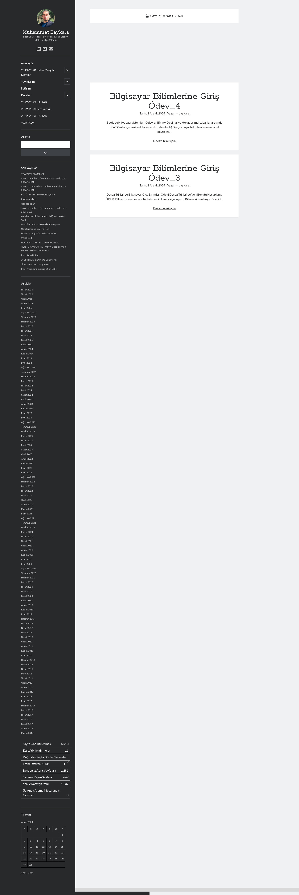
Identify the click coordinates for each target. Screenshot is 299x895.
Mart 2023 (26, 445)
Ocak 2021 (26, 545)
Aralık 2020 (27, 550)
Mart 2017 (26, 719)
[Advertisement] (164, 54)
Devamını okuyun (164, 140)
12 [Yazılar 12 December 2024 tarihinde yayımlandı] (43, 846)
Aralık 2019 (27, 605)
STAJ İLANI (26, 238)
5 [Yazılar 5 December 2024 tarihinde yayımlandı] (43, 840)
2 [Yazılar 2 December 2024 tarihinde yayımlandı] (24, 840)
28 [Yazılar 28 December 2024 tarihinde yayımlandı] (56, 858)
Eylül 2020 (26, 563)
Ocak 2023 (26, 454)
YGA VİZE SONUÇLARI (32, 174)
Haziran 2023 (28, 431)
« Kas (24, 872)
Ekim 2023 (26, 413)
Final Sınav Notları (30, 255)
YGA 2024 (28, 122)
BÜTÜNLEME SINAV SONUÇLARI (38, 194)
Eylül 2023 (26, 417)
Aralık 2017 (27, 687)
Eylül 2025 (26, 307)
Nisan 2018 (27, 669)
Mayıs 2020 (27, 582)
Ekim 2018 (26, 655)
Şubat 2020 (27, 595)
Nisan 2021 (27, 536)
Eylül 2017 (26, 701)
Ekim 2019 (26, 614)
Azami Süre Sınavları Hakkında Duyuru (40, 224)
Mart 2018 (26, 673)
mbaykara (182, 113)
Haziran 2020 (28, 577)
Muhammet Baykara (46, 32)
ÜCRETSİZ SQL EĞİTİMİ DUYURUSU (39, 233)
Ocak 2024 (26, 399)
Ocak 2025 (26, 344)
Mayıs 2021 (27, 531)
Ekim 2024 (26, 358)
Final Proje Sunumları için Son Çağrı (39, 268)
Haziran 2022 (28, 481)
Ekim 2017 (26, 696)
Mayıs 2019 (27, 623)
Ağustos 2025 (28, 312)
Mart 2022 (26, 495)
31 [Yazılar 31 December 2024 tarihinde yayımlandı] (30, 864)
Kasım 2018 (27, 650)
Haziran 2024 (28, 376)
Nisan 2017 (27, 714)
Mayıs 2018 (27, 664)
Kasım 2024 (27, 353)
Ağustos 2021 (28, 518)
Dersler (26, 95)
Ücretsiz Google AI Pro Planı (35, 228)
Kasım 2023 (27, 408)
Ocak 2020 (26, 600)
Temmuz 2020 (28, 573)
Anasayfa (27, 63)
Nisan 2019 (27, 627)
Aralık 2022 (27, 458)
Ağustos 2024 (28, 367)
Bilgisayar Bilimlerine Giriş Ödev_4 (164, 101)
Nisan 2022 (27, 490)
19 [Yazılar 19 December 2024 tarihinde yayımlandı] (43, 852)
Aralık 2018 (27, 646)
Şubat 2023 (27, 449)
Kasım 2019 (27, 609)
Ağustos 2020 (28, 568)
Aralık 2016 (27, 728)
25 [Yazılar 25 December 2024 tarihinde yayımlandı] (37, 858)
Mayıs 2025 (27, 326)
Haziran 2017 (28, 705)
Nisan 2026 (27, 289)
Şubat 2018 (27, 678)
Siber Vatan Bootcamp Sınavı (35, 264)
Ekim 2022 (26, 467)
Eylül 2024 (26, 362)
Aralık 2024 (27, 349)
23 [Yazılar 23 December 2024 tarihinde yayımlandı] (24, 858)
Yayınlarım (28, 81)
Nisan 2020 (27, 586)
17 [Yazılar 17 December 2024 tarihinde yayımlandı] (30, 852)
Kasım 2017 (27, 691)
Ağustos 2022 (28, 477)
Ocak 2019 (26, 641)
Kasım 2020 (27, 554)
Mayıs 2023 (27, 435)
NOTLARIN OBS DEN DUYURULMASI (39, 242)
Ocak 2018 (26, 682)
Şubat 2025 (27, 339)
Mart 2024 (26, 390)
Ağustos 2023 (28, 422)
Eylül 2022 (26, 472)
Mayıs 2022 (27, 486)
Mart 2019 (26, 632)
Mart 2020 (26, 591)
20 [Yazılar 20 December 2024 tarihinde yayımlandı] (49, 852)
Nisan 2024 (27, 385)
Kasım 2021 (27, 509)
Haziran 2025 (28, 321)
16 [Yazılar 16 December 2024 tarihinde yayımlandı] (24, 852)
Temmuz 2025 (28, 317)
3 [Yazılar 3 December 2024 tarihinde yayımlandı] (30, 840)
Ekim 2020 (26, 559)
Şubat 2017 (27, 723)
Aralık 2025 (27, 303)
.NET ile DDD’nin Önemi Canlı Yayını (39, 259)
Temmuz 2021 (28, 522)
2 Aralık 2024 (156, 113)
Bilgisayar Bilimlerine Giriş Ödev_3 (164, 173)
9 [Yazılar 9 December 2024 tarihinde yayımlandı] (24, 846)
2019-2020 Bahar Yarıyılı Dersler (37, 72)
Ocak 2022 (26, 499)
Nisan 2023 (27, 440)
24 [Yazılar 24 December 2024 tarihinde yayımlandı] (30, 858)
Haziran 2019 (28, 618)
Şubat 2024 (27, 394)
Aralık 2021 (27, 504)
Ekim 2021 (26, 513)
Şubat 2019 (27, 637)
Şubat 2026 (27, 294)
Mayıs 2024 (27, 381)
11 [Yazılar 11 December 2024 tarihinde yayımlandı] (37, 846)
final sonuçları (28, 199)
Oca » (30, 872)
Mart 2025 (26, 335)
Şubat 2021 (27, 541)
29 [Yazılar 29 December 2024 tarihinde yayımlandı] (62, 858)
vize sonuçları (28, 203)
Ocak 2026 (26, 298)
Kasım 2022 (27, 463)
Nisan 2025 (27, 330)
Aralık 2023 (27, 403)
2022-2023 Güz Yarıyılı (36, 109)
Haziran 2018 (28, 659)
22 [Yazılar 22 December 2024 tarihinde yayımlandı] (62, 852)
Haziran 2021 (28, 527)
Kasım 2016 (27, 733)
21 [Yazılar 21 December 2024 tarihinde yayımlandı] (56, 852)
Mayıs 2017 (27, 710)
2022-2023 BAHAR (34, 102)
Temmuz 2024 (28, 371)
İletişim (26, 88)
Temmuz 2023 (28, 426)
